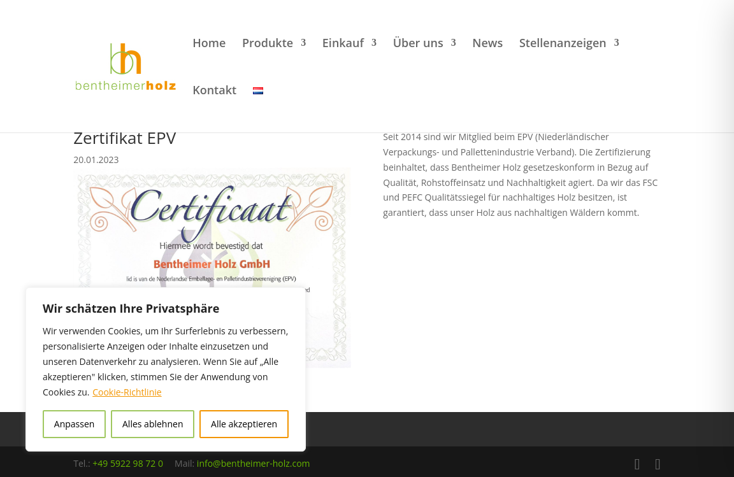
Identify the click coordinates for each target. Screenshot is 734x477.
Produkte (267, 44)
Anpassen (74, 424)
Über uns (418, 44)
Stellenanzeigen (563, 44)
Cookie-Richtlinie (126, 392)
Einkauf (343, 44)
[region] (165, 369)
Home (209, 44)
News (487, 44)
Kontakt (214, 91)
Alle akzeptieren (244, 424)
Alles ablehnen (152, 424)
